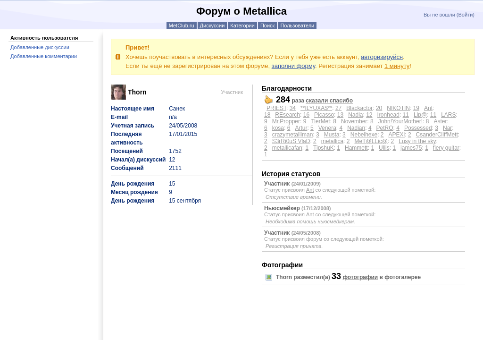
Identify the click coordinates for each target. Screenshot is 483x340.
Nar (447, 128)
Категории (242, 25)
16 (306, 114)
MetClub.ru (181, 25)
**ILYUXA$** (316, 108)
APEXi (397, 134)
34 (293, 108)
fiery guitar (446, 147)
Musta (332, 134)
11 (406, 114)
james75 (411, 147)
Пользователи (297, 25)
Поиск (267, 25)
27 (338, 108)
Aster (440, 121)
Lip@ (420, 114)
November (354, 121)
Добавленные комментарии (43, 56)
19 (416, 108)
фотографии (360, 277)
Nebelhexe (363, 134)
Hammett (356, 147)
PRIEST (276, 108)
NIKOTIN (398, 108)
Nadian (356, 128)
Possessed (418, 128)
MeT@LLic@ (370, 141)
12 (369, 114)
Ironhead (388, 114)
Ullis (384, 147)
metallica (332, 141)
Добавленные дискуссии (39, 47)
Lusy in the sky (417, 141)
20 (379, 108)
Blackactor (359, 108)
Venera (327, 128)
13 (340, 114)
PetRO (384, 128)
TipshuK (323, 147)
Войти (465, 14)
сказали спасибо (329, 100)
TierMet (320, 121)
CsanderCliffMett (437, 134)
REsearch (287, 114)
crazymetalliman (292, 134)
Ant (428, 108)
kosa (278, 128)
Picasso (324, 114)
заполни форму (293, 65)
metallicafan (287, 147)
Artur (301, 128)
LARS (448, 114)
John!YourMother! (400, 121)
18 (267, 114)
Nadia (355, 114)
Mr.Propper (286, 121)
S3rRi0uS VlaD (291, 141)
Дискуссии (212, 25)
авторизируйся (382, 56)
